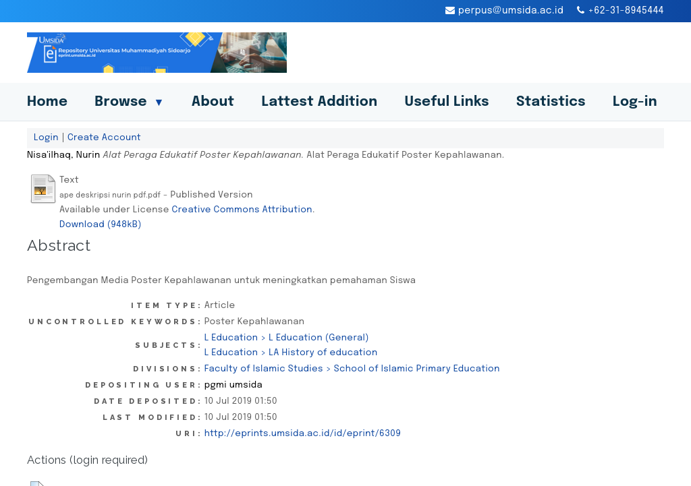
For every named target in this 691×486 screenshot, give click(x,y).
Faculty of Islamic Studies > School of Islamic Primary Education (352, 368)
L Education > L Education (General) (286, 337)
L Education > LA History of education (291, 352)
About (213, 102)
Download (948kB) (100, 224)
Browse (129, 102)
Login (46, 137)
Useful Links (446, 102)
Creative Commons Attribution (242, 209)
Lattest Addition (320, 102)
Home (47, 102)
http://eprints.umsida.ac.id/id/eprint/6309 (302, 433)
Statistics (551, 102)
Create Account (104, 137)
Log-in (635, 102)
